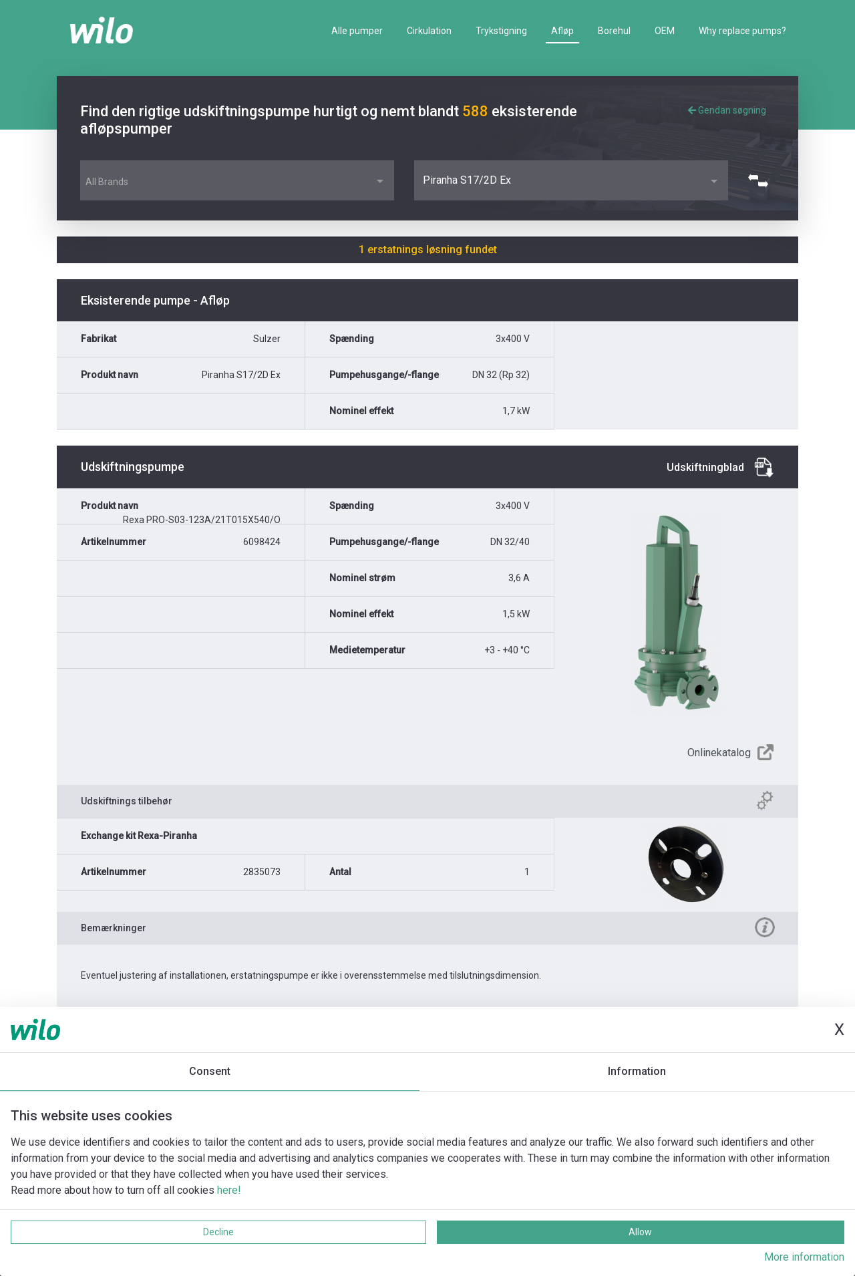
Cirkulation (429, 30)
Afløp (562, 30)
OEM (665, 30)
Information (637, 1071)
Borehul (614, 30)
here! (229, 1190)
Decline (218, 1232)
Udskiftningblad (705, 467)
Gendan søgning (727, 110)
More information (804, 1257)
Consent (209, 1071)
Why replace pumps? (742, 30)
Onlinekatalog (719, 752)
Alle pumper (357, 30)
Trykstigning (501, 30)
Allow (640, 1232)
